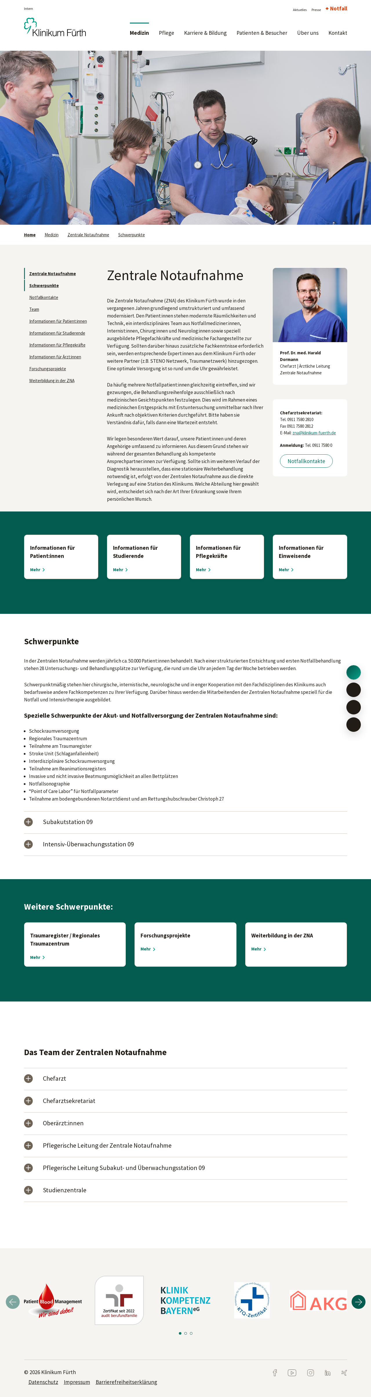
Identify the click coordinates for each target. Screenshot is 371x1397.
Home (30, 234)
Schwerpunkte (131, 234)
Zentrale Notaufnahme (88, 234)
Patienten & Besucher (262, 32)
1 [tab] (180, 1333)
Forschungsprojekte (47, 368)
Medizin (139, 32)
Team (34, 309)
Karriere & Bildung (205, 32)
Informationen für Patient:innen (58, 321)
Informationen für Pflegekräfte (57, 345)
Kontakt (337, 32)
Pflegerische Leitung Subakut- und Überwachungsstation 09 (124, 1168)
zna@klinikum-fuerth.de (314, 433)
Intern (28, 8)
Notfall (338, 8)
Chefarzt (54, 1078)
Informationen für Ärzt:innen (55, 357)
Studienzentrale (64, 1190)
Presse (316, 10)
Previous (13, 1302)
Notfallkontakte (43, 297)
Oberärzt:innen (63, 1123)
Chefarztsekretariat (69, 1101)
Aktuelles (300, 10)
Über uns (308, 32)
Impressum (77, 1381)
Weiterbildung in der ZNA (51, 380)
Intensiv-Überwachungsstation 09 (88, 844)
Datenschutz (43, 1381)
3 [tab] (191, 1333)
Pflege (166, 32)
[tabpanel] (185, 138)
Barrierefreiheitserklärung (126, 1381)
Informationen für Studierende (57, 333)
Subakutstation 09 (68, 822)
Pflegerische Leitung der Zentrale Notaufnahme (107, 1145)
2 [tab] (185, 1333)
